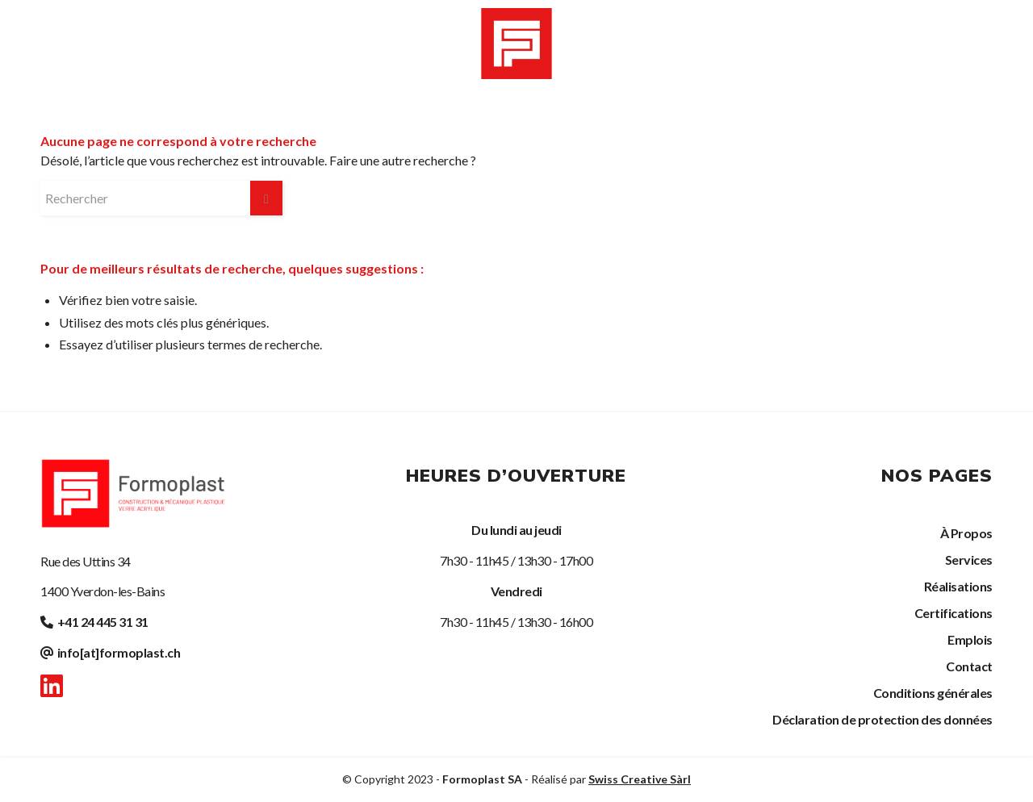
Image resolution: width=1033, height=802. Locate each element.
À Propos (966, 533)
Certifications (953, 612)
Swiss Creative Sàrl (639, 779)
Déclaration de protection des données (882, 719)
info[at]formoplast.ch (119, 652)
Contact (969, 666)
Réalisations (958, 586)
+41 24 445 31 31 (102, 621)
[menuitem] (113, 43)
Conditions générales (933, 692)
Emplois (970, 639)
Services (969, 559)
